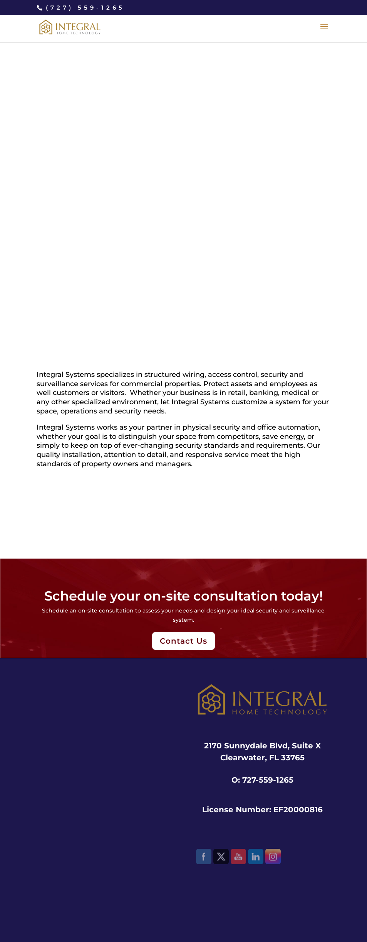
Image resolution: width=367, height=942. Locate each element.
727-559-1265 (267, 780)
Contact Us (183, 641)
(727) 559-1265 (85, 7)
